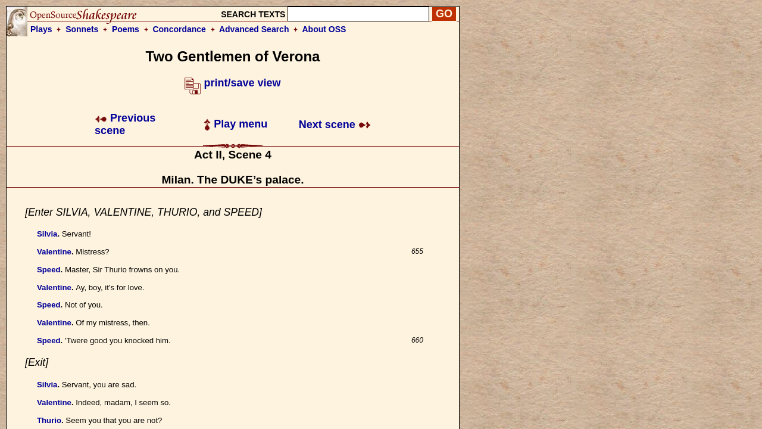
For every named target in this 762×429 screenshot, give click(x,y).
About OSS (324, 29)
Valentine (54, 251)
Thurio (49, 420)
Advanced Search (254, 29)
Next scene (335, 124)
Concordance (178, 29)
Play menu (235, 124)
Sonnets (81, 29)
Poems (125, 29)
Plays (41, 29)
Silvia (47, 233)
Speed (49, 269)
